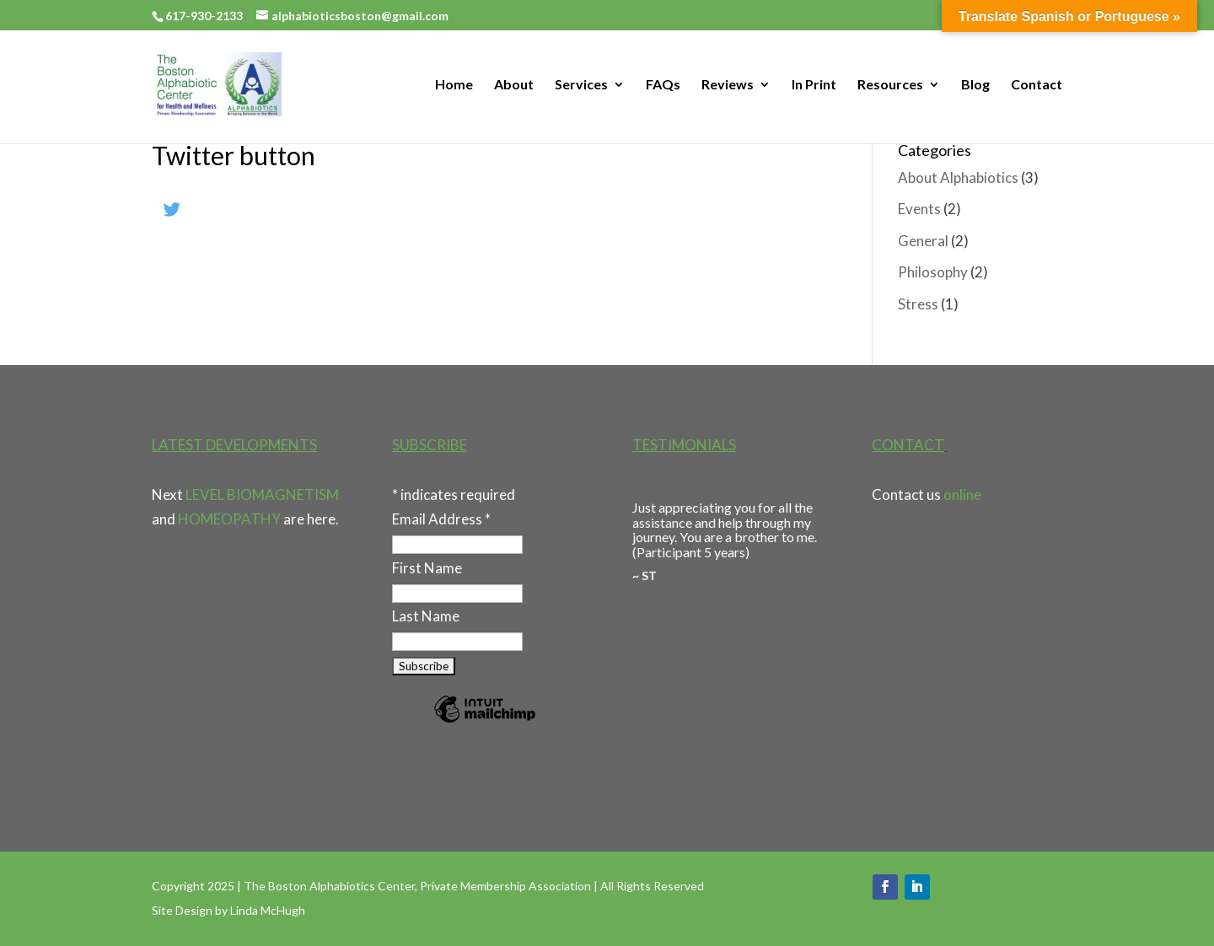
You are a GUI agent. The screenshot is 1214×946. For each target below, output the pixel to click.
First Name (427, 568)
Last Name (425, 616)
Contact (1036, 85)
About (514, 85)
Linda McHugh (267, 910)
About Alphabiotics (958, 177)
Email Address (441, 519)
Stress (918, 304)
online (962, 494)
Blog (975, 85)
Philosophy (933, 272)
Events (919, 209)
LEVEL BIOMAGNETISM (262, 494)
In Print (814, 85)
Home (454, 85)
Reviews (727, 85)
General (923, 241)
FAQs (663, 85)
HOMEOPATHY (229, 519)
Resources (890, 85)
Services (581, 85)
